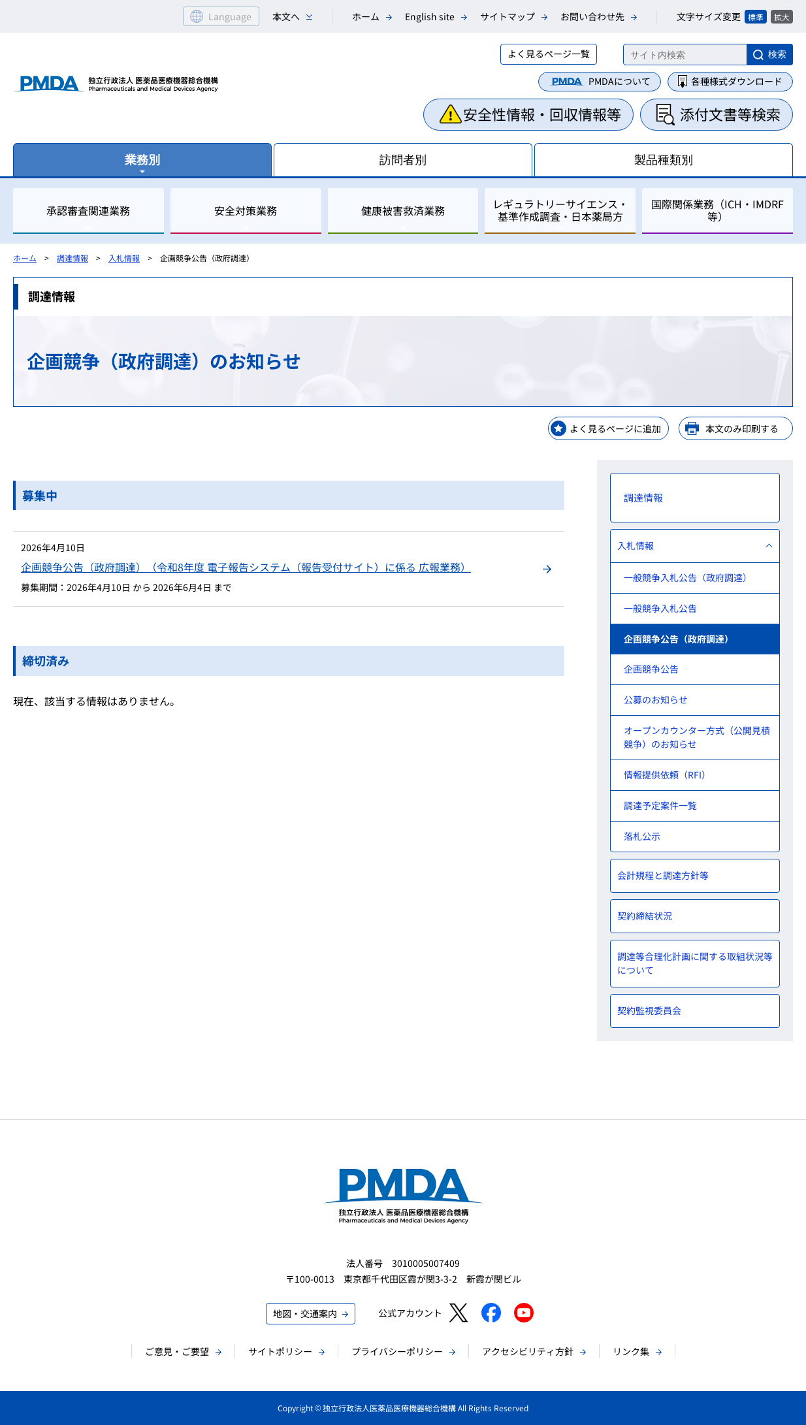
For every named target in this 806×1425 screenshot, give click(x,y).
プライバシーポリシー (397, 1351)
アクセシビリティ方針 (527, 1351)
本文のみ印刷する (742, 428)
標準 (756, 16)
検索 (777, 54)
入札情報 (124, 257)
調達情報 (72, 257)
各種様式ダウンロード (736, 81)
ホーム (365, 16)
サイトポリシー (280, 1351)
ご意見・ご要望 (177, 1351)
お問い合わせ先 (592, 16)
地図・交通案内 (305, 1313)
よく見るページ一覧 (549, 53)
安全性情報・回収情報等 (542, 113)
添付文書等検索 (730, 113)
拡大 (782, 16)
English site (430, 16)
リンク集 (631, 1351)
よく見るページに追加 (615, 428)
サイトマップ (507, 16)
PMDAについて (619, 81)
